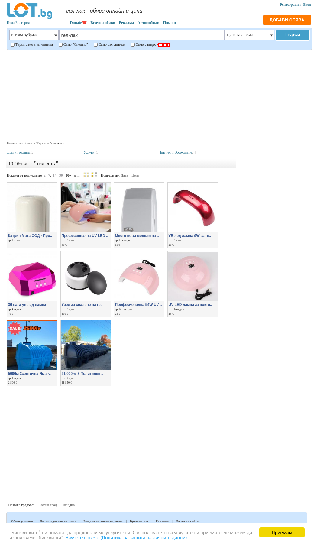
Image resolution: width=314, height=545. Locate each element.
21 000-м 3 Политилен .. (82, 373)
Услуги (89, 152)
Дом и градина (18, 152)
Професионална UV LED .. (85, 236)
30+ (68, 175)
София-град (48, 505)
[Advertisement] (159, 95)
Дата (124, 175)
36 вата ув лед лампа (27, 305)
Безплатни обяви (20, 143)
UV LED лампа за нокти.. (190, 305)
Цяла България (18, 23)
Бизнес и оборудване (176, 152)
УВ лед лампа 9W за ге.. (190, 236)
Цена (135, 175)
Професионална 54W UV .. (138, 305)
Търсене (42, 143)
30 (61, 175)
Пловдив (68, 505)
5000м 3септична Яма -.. (29, 373)
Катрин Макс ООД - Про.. (30, 236)
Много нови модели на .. (137, 236)
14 (55, 175)
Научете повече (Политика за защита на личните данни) (126, 537)
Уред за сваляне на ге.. (82, 305)
